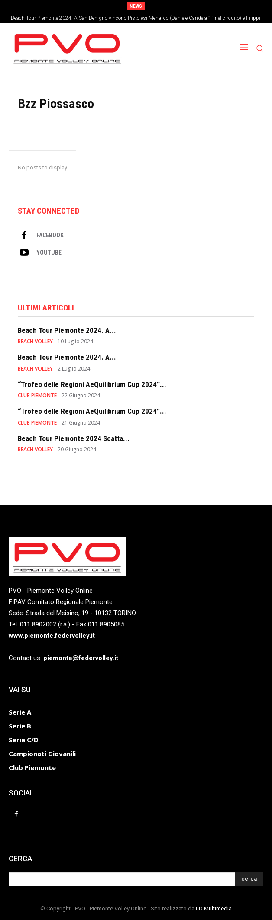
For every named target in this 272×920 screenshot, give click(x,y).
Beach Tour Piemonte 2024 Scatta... (74, 438)
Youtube (49, 252)
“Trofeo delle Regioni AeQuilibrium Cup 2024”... (92, 384)
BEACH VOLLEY (35, 341)
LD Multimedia (214, 908)
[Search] (249, 879)
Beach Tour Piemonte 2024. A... (67, 330)
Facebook (50, 235)
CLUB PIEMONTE (37, 395)
